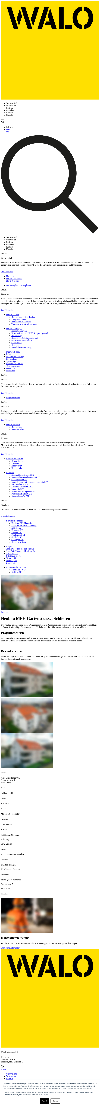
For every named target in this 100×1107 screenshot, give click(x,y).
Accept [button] (44, 1101)
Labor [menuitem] (8, 354)
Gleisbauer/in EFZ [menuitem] (19, 480)
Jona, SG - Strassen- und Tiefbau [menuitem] (20, 549)
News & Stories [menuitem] (12, 281)
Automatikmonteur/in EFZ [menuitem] (22, 475)
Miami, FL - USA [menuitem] (18, 570)
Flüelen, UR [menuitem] (16, 532)
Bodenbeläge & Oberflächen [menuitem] (23, 317)
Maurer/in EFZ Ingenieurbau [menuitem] (23, 491)
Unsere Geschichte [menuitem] (14, 278)
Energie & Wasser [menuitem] (18, 319)
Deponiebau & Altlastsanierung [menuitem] (24, 338)
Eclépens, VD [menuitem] (17, 530)
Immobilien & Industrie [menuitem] (21, 322)
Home (3, 1069)
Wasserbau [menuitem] (10, 371)
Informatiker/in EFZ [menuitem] (19, 484)
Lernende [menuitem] (15, 463)
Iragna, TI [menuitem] (10, 546)
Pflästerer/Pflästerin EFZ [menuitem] (21, 494)
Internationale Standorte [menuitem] (16, 567)
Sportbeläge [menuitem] (11, 361)
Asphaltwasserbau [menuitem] (19, 331)
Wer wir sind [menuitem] (11, 1074)
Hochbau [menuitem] (15, 345)
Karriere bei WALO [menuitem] (14, 459)
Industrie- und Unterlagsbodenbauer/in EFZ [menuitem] (29, 482)
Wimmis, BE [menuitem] (11, 560)
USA (8, 129)
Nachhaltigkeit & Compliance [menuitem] (18, 285)
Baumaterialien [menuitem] (17, 429)
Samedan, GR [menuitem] (12, 553)
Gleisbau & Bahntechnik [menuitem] (21, 340)
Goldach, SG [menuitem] (16, 537)
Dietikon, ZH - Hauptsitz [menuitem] (21, 523)
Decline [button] (55, 1101)
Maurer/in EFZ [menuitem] (17, 489)
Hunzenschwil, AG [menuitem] (19, 542)
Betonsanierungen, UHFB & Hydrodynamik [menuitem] (29, 333)
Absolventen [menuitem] (16, 466)
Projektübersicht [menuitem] (13, 398)
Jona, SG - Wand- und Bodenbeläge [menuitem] (21, 551)
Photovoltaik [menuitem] (11, 359)
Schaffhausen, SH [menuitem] (13, 556)
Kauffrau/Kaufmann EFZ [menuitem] (22, 487)
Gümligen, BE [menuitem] (17, 540)
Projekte (4, 612)
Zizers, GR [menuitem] (10, 563)
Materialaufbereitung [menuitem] (15, 356)
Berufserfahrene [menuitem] (18, 468)
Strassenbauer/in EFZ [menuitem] (20, 496)
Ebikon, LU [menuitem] (16, 528)
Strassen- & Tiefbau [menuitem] (14, 363)
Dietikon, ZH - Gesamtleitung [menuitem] (23, 525)
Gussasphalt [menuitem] (16, 343)
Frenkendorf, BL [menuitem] (18, 535)
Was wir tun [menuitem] (11, 1076)
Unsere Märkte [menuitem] (12, 315)
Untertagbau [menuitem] (11, 368)
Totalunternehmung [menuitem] (14, 366)
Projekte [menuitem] (9, 1078)
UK (7, 132)
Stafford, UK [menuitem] (16, 572)
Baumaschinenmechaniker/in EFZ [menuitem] (25, 477)
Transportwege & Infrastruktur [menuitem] (24, 324)
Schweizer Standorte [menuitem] (14, 521)
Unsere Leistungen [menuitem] (14, 328)
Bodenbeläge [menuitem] (16, 335)
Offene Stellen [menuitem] (17, 461)
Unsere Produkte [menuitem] (13, 425)
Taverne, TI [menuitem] (11, 558)
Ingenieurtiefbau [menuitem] (13, 352)
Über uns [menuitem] (10, 276)
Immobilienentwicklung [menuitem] (21, 347)
